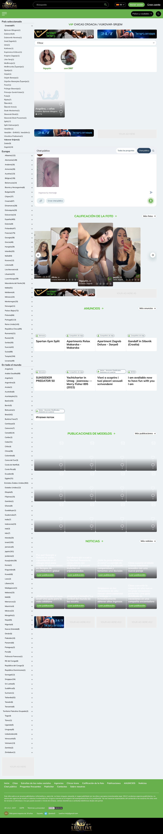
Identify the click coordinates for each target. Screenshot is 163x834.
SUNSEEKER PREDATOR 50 (45, 379)
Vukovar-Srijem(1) (12, 140)
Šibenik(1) (8, 103)
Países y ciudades (142, 13)
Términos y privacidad (36, 808)
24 (45, 109)
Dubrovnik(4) (9, 34)
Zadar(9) (7, 143)
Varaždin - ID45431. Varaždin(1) (17, 132)
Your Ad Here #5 (126, 293)
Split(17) (7, 121)
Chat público (144, 150)
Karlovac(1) (8, 48)
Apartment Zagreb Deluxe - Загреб (109, 342)
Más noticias (148, 541)
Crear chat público (55, 201)
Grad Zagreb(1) (10, 41)
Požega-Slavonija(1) (12, 88)
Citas (15, 783)
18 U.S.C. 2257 (10, 808)
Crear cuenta (153, 4)
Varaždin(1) (8, 129)
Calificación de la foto (93, 783)
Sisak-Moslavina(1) (12, 110)
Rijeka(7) (7, 99)
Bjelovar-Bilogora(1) (12, 30)
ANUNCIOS (129, 783)
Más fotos (149, 216)
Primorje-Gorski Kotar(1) (14, 92)
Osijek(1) (7, 74)
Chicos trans (73, 783)
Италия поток (45, 417)
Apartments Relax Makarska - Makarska (78, 344)
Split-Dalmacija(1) (11, 125)
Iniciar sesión (136, 4)
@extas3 (49, 813)
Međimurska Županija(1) (14, 67)
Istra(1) (7, 45)
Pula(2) (7, 96)
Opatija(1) (8, 70)
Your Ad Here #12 (80, 622)
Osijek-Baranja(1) (11, 78)
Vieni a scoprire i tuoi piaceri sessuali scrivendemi (110, 381)
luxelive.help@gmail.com (68, 813)
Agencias (58, 783)
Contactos (62, 786)
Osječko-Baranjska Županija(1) (16, 81)
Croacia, (38, 111)
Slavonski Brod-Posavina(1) (15, 118)
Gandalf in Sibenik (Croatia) (139, 342)
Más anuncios (147, 308)
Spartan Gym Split (48, 341)
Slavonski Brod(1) (11, 114)
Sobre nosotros (77, 786)
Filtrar (40, 43)
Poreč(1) (7, 85)
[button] (38, 255)
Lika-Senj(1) (9, 59)
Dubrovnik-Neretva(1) (13, 37)
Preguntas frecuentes (30, 786)
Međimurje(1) (9, 63)
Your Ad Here (18, 766)
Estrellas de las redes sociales (36, 783)
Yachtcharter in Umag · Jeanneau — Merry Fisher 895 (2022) (79, 382)
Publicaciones (114, 783)
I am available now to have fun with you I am (141, 381)
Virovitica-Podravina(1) (13, 136)
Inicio (6, 783)
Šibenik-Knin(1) (10, 107)
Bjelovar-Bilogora (50, 111)
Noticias (143, 783)
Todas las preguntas (126, 150)
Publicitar (49, 786)
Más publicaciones (145, 433)
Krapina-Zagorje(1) (12, 56)
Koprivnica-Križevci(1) (13, 52)
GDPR (21, 808)
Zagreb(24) (8, 147)
